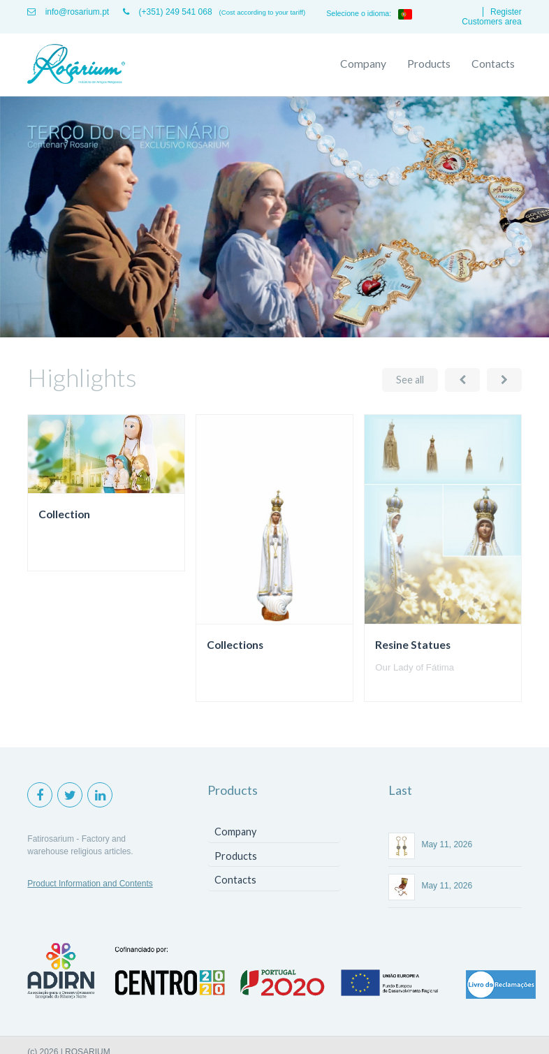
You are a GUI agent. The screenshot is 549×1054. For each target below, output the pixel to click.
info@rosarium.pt (68, 12)
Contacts (493, 63)
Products (429, 63)
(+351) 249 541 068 (167, 12)
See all (410, 380)
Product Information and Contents (89, 883)
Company (363, 63)
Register (506, 12)
